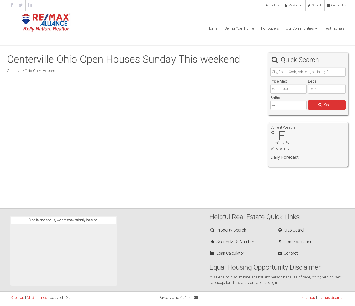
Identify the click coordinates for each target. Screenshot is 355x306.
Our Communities (301, 28)
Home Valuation (294, 241)
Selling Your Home (239, 28)
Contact (287, 253)
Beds (312, 81)
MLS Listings (37, 297)
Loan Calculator (227, 253)
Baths (275, 98)
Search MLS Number (232, 241)
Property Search (228, 230)
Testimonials (334, 28)
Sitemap (17, 297)
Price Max (278, 81)
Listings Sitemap (331, 297)
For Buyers (270, 28)
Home (212, 28)
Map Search (291, 230)
